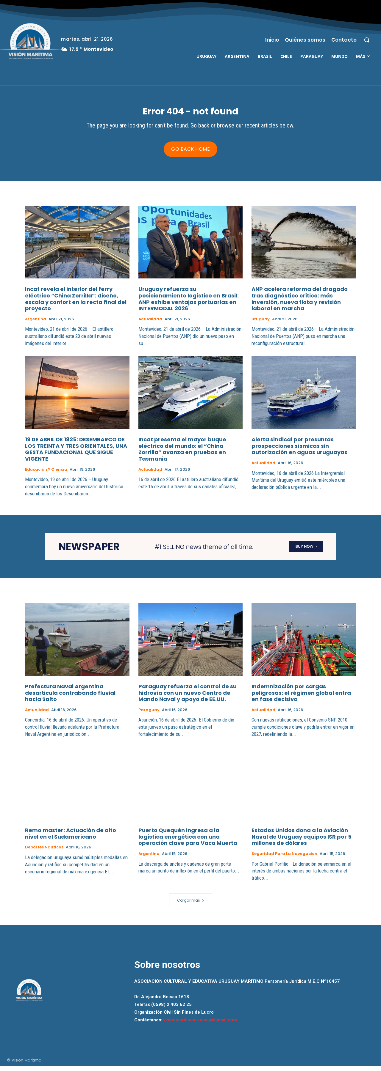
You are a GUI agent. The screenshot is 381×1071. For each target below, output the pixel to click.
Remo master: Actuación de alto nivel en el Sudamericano (70, 838)
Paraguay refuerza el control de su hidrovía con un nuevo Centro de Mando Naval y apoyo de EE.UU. (187, 697)
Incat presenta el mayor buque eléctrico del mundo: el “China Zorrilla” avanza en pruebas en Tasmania (182, 453)
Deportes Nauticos (44, 852)
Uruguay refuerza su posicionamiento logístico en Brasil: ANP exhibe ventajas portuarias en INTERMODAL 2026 (188, 303)
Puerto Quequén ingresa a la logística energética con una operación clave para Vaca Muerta (187, 841)
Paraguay (149, 714)
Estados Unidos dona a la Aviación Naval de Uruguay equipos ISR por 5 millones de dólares (302, 841)
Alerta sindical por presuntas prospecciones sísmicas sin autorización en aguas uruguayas (299, 450)
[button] (367, 40)
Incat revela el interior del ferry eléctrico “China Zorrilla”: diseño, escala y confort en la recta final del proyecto (76, 303)
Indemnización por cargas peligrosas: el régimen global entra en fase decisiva (301, 697)
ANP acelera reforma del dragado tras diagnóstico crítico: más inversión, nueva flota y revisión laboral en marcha (300, 303)
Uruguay (261, 324)
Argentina (35, 324)
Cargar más (190, 905)
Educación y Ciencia (46, 474)
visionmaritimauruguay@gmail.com (200, 1025)
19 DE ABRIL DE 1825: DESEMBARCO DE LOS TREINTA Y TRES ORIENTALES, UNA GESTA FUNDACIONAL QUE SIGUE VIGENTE (76, 453)
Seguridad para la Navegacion (284, 858)
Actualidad (150, 324)
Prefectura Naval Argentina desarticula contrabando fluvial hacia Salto (70, 697)
